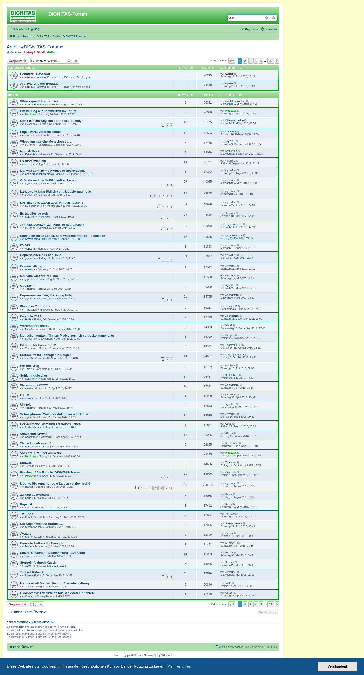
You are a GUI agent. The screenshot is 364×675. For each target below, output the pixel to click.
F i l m (24, 395)
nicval (28, 164)
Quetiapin (27, 285)
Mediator (52, 52)
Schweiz (26, 463)
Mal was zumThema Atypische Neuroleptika (52, 170)
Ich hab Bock (30, 151)
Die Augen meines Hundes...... (42, 524)
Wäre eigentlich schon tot (39, 101)
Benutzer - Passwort (35, 74)
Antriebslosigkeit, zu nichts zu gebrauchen (52, 224)
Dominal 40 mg (31, 266)
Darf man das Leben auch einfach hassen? (52, 202)
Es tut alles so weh (34, 213)
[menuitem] (35, 29)
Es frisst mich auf (33, 161)
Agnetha (30, 248)
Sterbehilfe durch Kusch (38, 562)
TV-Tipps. (27, 514)
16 (150, 488)
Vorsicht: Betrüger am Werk (40, 453)
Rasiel (229, 494)
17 (155, 488)
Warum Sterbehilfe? (34, 326)
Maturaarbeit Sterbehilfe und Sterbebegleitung (54, 583)
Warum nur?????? (34, 385)
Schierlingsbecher (33, 375)
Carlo (28, 497)
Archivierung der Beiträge (39, 83)
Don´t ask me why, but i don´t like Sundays (51, 121)
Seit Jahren (31, 216)
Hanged (230, 335)
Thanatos (30, 348)
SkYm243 (231, 542)
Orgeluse (230, 472)
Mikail (28, 329)
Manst (28, 546)
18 (160, 488)
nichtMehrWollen (34, 104)
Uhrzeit (25, 404)
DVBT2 (25, 245)
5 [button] (261, 61)
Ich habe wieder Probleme (39, 276)
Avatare (25, 533)
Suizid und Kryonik (34, 433)
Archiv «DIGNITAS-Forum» (35, 46)
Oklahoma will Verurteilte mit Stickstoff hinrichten (57, 593)
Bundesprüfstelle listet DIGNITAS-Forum (50, 472)
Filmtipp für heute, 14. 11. (39, 345)
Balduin (229, 562)
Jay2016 (230, 141)
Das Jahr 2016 (30, 316)
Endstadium (32, 427)
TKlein (28, 369)
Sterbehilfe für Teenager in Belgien (45, 355)
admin (29, 77)
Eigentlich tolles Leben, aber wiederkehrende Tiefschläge (62, 235)
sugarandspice (233, 224)
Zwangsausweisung (35, 494)
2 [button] (245, 61)
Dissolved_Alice (234, 120)
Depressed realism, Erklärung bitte (46, 295)
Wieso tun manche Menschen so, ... (46, 141)
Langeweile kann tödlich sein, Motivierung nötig (55, 191)
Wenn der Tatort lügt (35, 306)
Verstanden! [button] (337, 666)
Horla (28, 319)
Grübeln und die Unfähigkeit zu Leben (48, 180)
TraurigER (31, 309)
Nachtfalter (31, 436)
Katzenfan (31, 154)
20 (170, 488)
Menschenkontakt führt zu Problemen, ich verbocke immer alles (67, 335)
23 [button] (270, 61)
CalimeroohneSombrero (39, 173)
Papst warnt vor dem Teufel (40, 132)
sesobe (29, 388)
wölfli (28, 586)
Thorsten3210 (233, 344)
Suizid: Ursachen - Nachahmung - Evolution (52, 553)
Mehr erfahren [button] (179, 666)
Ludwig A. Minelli (34, 52)
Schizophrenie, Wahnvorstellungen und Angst (54, 414)
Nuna (28, 575)
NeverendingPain (35, 238)
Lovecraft (230, 131)
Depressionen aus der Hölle (40, 255)
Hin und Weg (29, 366)
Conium (29, 596)
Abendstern (232, 295)
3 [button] (250, 61)
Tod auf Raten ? (32, 572)
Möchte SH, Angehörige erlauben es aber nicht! (55, 483)
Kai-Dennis (31, 446)
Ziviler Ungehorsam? (35, 443)
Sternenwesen (33, 527)
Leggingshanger (234, 354)
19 (165, 488)
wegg (228, 423)
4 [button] (256, 61)
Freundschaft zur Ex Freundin (42, 543)
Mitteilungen (83, 77)
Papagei (26, 504)
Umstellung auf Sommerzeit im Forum (48, 111)
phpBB (130, 655)
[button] (231, 61)
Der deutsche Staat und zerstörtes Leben (50, 424)
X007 (28, 565)
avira (28, 398)
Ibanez (29, 486)
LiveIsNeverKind (34, 205)
